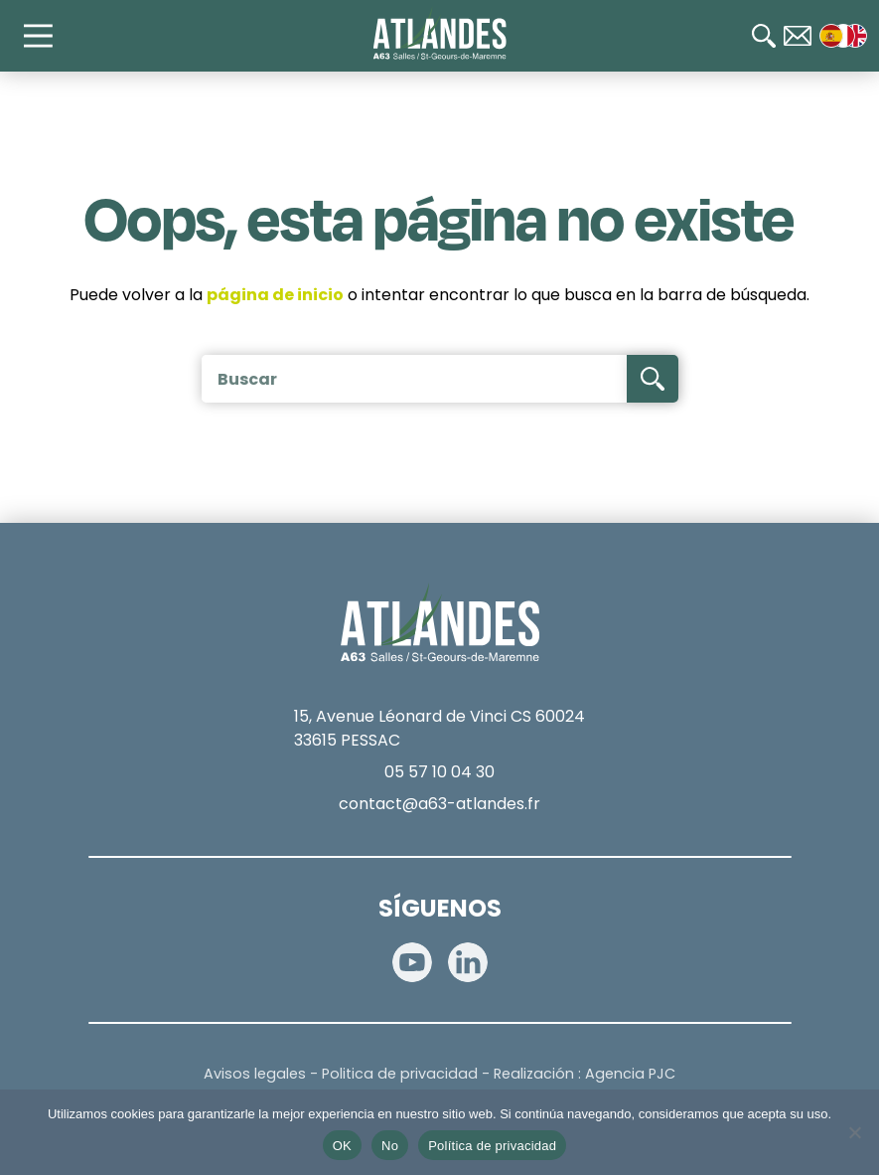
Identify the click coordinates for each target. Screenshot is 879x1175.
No (389, 1145)
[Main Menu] (48, 36)
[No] (854, 1132)
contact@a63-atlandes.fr (439, 803)
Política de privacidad (492, 1145)
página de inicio (275, 294)
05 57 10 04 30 (439, 771)
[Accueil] (439, 34)
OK (342, 1145)
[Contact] (797, 36)
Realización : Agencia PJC (584, 1074)
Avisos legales (255, 1074)
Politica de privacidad (400, 1074)
